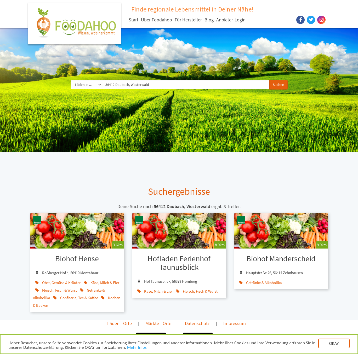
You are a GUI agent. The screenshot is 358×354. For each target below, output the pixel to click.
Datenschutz (197, 323)
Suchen (278, 84)
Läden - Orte (119, 323)
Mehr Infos (137, 348)
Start (133, 20)
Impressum (234, 323)
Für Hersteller (188, 20)
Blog (209, 20)
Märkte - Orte (158, 323)
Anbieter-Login (231, 20)
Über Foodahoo (156, 20)
